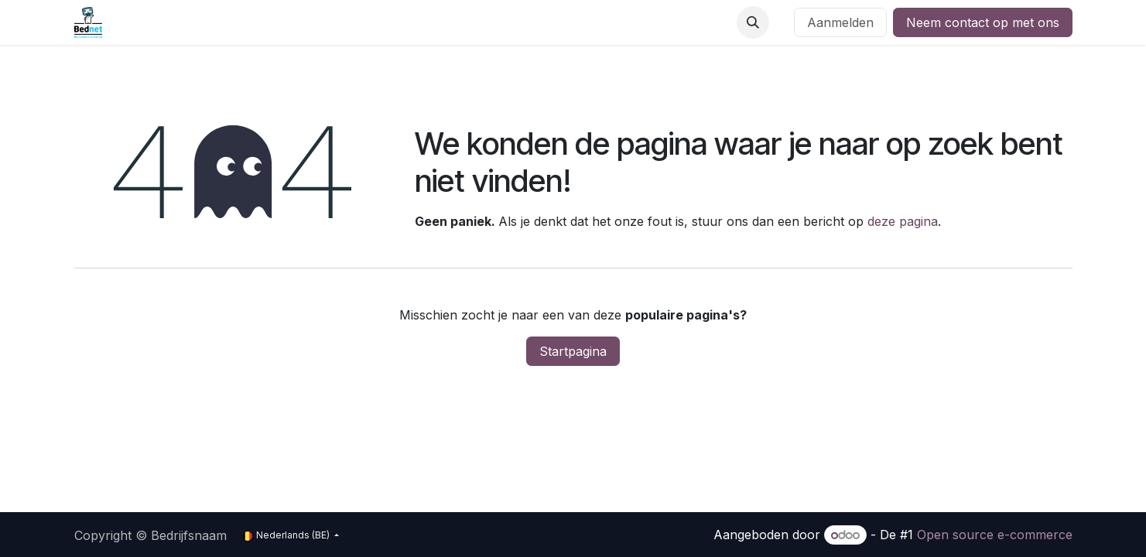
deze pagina (902, 221)
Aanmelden (840, 22)
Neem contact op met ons (982, 22)
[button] (753, 22)
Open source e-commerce (994, 534)
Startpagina (573, 351)
